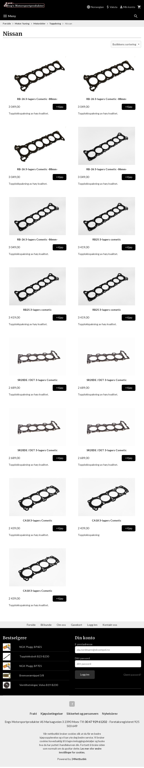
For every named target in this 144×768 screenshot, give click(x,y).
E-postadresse (83, 644)
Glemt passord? (132, 674)
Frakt (33, 714)
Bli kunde (46, 624)
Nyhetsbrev (110, 714)
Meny (9, 16)
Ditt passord (82, 658)
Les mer (85, 749)
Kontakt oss (110, 624)
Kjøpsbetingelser (52, 714)
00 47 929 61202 (97, 722)
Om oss (61, 624)
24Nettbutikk (79, 760)
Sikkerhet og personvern (82, 714)
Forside (7, 23)
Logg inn (92, 624)
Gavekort (76, 624)
